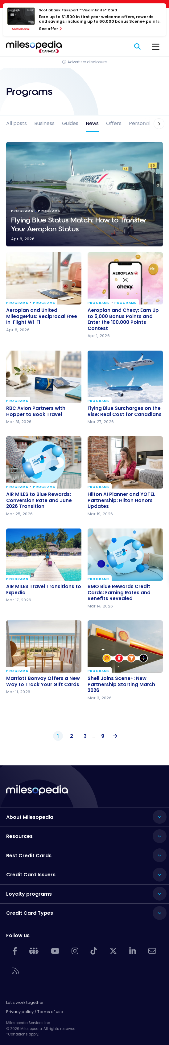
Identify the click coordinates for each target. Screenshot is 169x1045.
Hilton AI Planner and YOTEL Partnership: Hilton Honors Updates (121, 500)
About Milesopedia (29, 817)
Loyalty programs (29, 894)
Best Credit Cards (29, 855)
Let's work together (25, 1002)
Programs (17, 302)
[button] (155, 124)
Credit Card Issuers (31, 874)
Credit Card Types (29, 913)
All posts (16, 123)
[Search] (138, 47)
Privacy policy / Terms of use (34, 1011)
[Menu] (155, 47)
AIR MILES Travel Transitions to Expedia (43, 589)
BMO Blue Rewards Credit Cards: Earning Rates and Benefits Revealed (119, 592)
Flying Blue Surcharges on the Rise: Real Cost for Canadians (125, 411)
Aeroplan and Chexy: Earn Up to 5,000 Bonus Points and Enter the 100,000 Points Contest (123, 319)
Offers (114, 123)
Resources (19, 836)
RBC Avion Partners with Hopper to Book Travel (35, 411)
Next (113, 736)
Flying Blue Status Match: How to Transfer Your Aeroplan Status (84, 194)
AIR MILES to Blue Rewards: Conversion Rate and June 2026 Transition (39, 500)
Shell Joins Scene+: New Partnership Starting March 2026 (121, 684)
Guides (70, 123)
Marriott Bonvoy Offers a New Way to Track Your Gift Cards (43, 681)
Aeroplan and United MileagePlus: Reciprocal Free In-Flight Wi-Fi (41, 316)
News (92, 123)
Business (44, 123)
